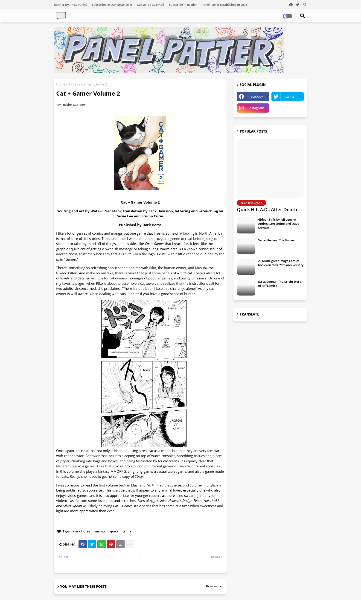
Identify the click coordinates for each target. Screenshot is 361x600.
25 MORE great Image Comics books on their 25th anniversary (280, 263)
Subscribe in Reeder (183, 5)
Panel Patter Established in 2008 (224, 5)
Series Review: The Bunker (276, 240)
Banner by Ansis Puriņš (71, 5)
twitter (291, 96)
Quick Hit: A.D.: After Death (267, 209)
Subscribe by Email (151, 5)
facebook (256, 96)
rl (69, 84)
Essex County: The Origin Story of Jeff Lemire (279, 283)
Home (60, 84)
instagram (256, 108)
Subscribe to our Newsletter (112, 5)
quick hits (117, 531)
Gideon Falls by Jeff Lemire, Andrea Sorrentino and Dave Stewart (278, 223)
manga (100, 531)
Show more (213, 586)
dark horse (81, 531)
